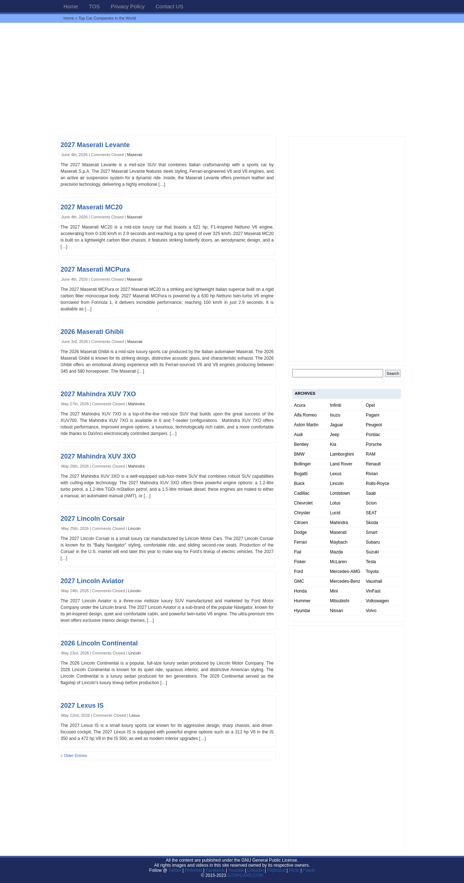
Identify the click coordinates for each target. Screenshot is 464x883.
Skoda (372, 522)
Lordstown (340, 493)
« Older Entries (74, 755)
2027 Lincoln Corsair (93, 518)
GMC (299, 581)
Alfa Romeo (305, 415)
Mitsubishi (339, 600)
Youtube (236, 870)
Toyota (372, 571)
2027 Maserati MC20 (92, 207)
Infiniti (335, 405)
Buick (299, 483)
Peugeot (374, 424)
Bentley (301, 444)
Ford (298, 571)
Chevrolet (303, 503)
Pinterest (193, 870)
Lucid (335, 512)
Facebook (215, 870)
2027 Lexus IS (82, 705)
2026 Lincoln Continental (99, 643)
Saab (371, 493)
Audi (298, 434)
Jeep (334, 434)
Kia (333, 444)
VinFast (373, 591)
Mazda (336, 552)
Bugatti (300, 473)
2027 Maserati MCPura (95, 269)
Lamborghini (342, 454)
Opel (370, 405)
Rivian (372, 473)
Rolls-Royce (377, 483)
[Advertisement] (232, 78)
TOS (94, 6)
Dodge (300, 532)
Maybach (339, 542)
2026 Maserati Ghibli (92, 331)
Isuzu (335, 415)
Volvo (371, 610)
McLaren (338, 561)
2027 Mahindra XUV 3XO (98, 456)
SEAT (371, 512)
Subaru (373, 542)
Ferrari (300, 542)
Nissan (336, 610)
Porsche (374, 444)
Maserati (134, 154)
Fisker (300, 561)
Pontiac (373, 434)
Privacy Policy (128, 6)
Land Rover (341, 463)
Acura (299, 405)
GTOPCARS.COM (245, 875)
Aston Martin (306, 424)
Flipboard (276, 870)
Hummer (302, 600)
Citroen (301, 522)
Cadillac (302, 493)
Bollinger (302, 463)
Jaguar (336, 424)
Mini (334, 591)
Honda (300, 591)
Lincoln (134, 528)
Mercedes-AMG (345, 571)
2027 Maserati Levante (95, 144)
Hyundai (302, 610)
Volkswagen (377, 600)
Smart (371, 532)
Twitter (176, 870)
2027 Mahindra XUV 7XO (98, 394)
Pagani (372, 415)
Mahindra (136, 404)
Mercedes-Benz (345, 581)
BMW (299, 454)
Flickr (294, 870)
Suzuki (372, 552)
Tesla (371, 561)
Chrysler (302, 512)
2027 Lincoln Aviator (92, 581)
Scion (371, 503)
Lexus (134, 715)
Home (70, 6)
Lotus (335, 503)
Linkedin (256, 870)
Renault (373, 463)
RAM (371, 454)
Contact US (169, 6)
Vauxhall (374, 581)
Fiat (297, 552)
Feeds (309, 870)
